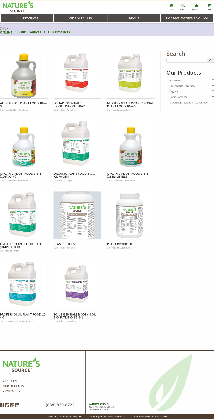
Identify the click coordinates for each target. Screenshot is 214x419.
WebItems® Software (156, 416)
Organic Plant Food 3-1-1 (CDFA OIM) (20, 175)
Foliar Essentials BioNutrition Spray (69, 104)
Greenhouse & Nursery (182, 86)
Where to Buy (80, 17)
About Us (10, 381)
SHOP (6, 30)
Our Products (27, 17)
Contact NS (11, 390)
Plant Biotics (64, 244)
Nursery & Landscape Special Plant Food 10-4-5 (130, 104)
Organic (173, 91)
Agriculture (175, 80)
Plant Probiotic (120, 244)
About (134, 17)
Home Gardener (178, 97)
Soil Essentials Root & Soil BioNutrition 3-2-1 (75, 316)
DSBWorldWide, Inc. (116, 416)
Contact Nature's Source (187, 17)
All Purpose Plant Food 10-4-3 (23, 104)
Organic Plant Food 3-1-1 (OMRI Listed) (127, 175)
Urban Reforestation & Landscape (188, 102)
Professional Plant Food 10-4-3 (23, 316)
